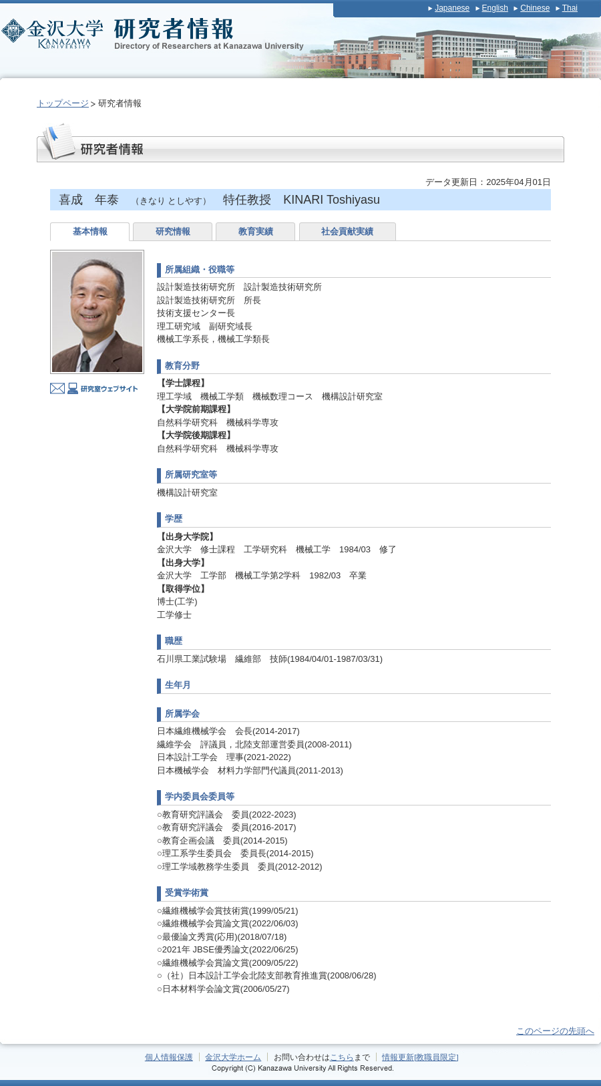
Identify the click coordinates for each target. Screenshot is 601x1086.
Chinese (535, 8)
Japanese (452, 8)
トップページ (63, 103)
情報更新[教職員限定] (420, 1057)
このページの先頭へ (555, 1031)
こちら (342, 1057)
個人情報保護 (169, 1057)
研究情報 (173, 231)
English (495, 8)
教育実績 (255, 231)
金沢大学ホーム (233, 1057)
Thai (570, 8)
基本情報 (90, 231)
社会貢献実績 (347, 231)
